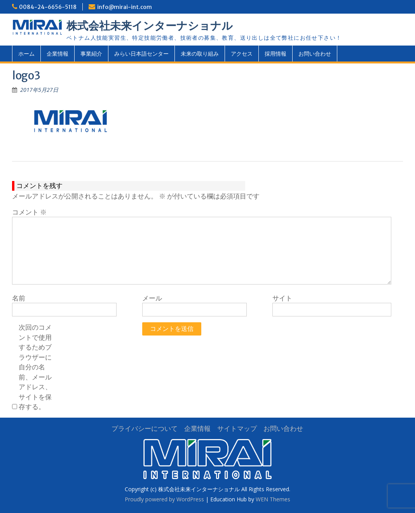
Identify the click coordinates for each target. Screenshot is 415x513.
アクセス (242, 53)
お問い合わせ (314, 53)
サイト (282, 297)
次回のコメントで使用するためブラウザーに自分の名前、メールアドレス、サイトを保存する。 (35, 367)
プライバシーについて (145, 428)
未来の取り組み (200, 53)
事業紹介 (91, 53)
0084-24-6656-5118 (48, 7)
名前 (18, 297)
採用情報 (275, 53)
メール (152, 297)
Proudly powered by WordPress (164, 499)
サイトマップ (237, 428)
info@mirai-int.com (124, 7)
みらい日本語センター (141, 53)
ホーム (26, 53)
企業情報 (57, 53)
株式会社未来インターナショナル (149, 26)
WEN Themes (273, 499)
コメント (29, 211)
